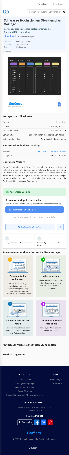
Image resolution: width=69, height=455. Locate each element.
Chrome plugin (55, 379)
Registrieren (58, 4)
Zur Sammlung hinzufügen (30, 227)
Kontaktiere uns (56, 383)
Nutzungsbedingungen (25, 383)
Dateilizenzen (25, 379)
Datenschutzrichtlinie (24, 387)
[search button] (64, 11)
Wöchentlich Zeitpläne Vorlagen (52, 151)
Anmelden (42, 4)
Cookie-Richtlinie (24, 391)
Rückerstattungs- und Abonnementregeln (24, 395)
